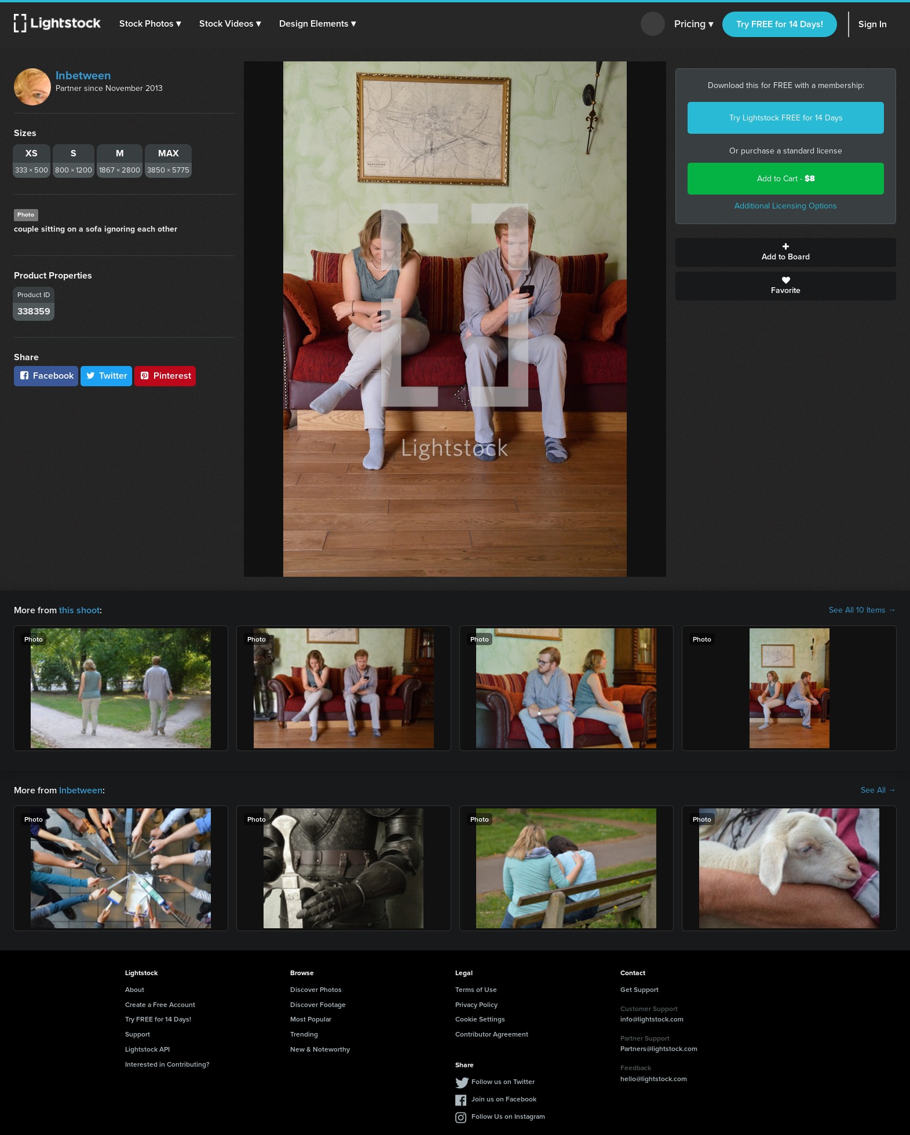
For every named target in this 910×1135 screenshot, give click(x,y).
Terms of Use (476, 989)
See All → (878, 790)
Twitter (106, 375)
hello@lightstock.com (653, 1078)
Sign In (872, 24)
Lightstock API (147, 1049)
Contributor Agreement (491, 1034)
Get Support (639, 989)
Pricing (693, 24)
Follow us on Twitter (503, 1081)
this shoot (79, 610)
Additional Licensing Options (785, 206)
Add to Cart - (786, 179)
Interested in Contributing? (167, 1064)
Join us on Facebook (504, 1099)
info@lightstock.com (652, 1019)
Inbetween (83, 75)
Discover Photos (316, 989)
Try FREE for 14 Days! (779, 24)
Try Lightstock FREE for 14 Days (786, 118)
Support (137, 1034)
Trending (304, 1034)
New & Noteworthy (320, 1049)
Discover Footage (318, 1004)
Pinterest (165, 375)
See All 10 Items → (862, 610)
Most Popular (310, 1019)
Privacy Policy (476, 1004)
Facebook (46, 375)
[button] (150, 23)
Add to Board (785, 252)
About (134, 989)
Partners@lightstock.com (658, 1048)
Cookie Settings (480, 1019)
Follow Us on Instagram (508, 1116)
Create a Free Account (160, 1004)
